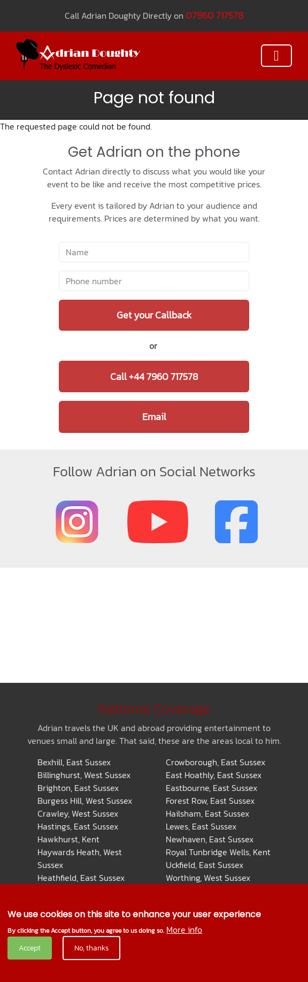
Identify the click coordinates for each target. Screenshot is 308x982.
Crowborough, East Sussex (215, 762)
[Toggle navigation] (276, 55)
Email (154, 416)
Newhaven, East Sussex (209, 839)
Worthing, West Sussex (208, 877)
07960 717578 (215, 15)
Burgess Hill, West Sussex (84, 800)
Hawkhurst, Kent (68, 839)
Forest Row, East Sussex (210, 800)
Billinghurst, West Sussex (83, 774)
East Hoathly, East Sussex (213, 774)
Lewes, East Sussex (201, 826)
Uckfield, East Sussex (204, 864)
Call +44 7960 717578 (154, 376)
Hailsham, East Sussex (207, 813)
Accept (30, 948)
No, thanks (91, 948)
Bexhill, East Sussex (74, 762)
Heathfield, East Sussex (81, 877)
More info (184, 929)
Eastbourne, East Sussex (211, 787)
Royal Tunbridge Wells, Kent (218, 852)
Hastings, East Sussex (77, 826)
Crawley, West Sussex (77, 813)
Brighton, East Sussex (78, 787)
